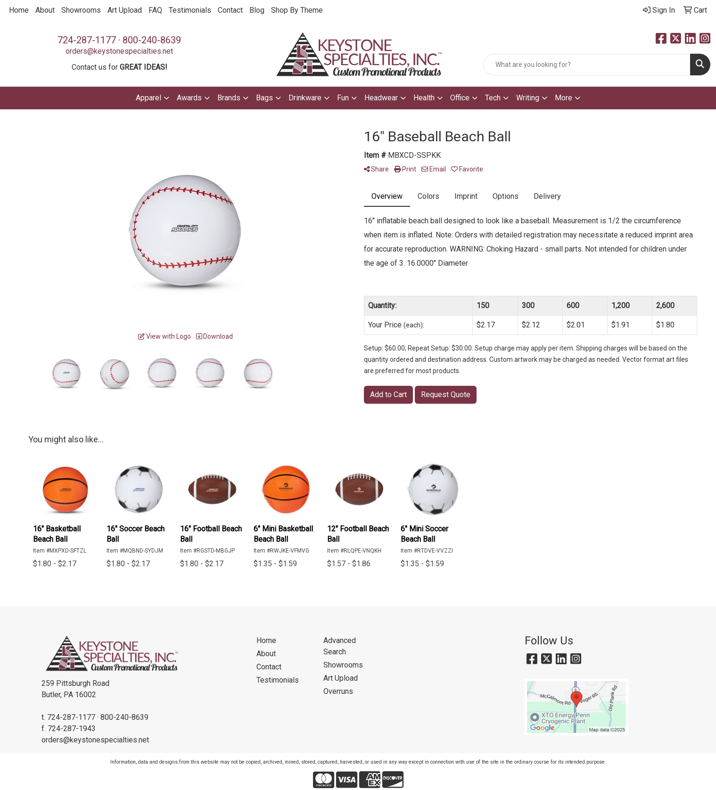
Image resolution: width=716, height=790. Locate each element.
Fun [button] (343, 97)
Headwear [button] (381, 97)
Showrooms (81, 10)
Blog (256, 10)
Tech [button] (493, 97)
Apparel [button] (148, 97)
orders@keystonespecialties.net (119, 51)
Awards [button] (189, 97)
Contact (230, 10)
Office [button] (459, 97)
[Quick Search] (587, 64)
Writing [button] (527, 97)
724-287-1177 (87, 40)
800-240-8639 (152, 40)
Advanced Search (339, 646)
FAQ (155, 10)
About (45, 10)
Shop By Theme (297, 10)
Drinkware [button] (304, 97)
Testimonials (190, 10)
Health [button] (424, 97)
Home (19, 10)
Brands (228, 97)
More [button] (563, 97)
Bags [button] (264, 97)
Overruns (338, 691)
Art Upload (124, 10)
